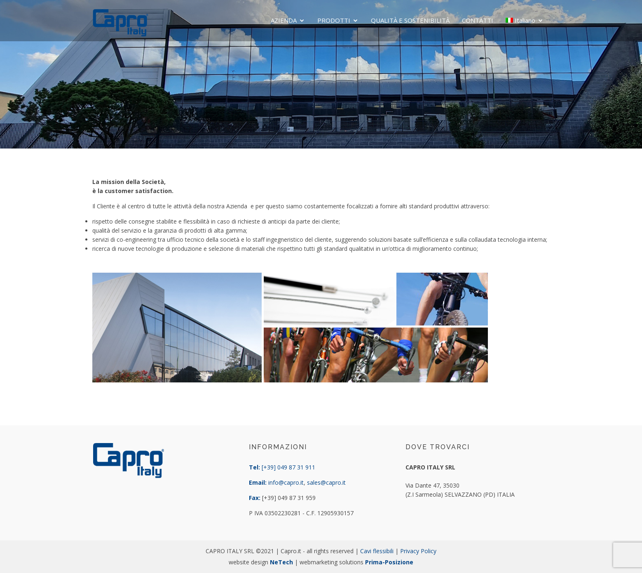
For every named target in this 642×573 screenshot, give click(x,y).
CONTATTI (477, 20)
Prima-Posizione (389, 562)
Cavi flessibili (377, 551)
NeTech (281, 562)
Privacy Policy (418, 551)
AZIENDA (284, 20)
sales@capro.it (326, 482)
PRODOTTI (333, 20)
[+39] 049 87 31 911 (288, 467)
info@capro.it (286, 482)
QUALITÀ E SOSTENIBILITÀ (410, 20)
